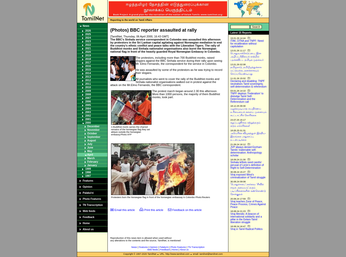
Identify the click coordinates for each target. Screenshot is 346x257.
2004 (88, 108)
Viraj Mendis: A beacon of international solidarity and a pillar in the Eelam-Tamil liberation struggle (246, 218)
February (92, 161)
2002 (88, 115)
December (93, 126)
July (89, 144)
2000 (88, 122)
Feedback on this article (187, 209)
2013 (88, 76)
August (91, 140)
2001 (88, 119)
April (90, 154)
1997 (88, 176)
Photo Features (92, 199)
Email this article (125, 209)
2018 (88, 59)
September (93, 137)
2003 (88, 112)
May (89, 151)
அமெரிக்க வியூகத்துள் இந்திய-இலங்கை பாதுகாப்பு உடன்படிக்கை (248, 136)
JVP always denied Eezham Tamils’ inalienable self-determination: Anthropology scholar (246, 151)
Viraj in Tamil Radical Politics (246, 229)
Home (86, 223)
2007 (88, 98)
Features (88, 180)
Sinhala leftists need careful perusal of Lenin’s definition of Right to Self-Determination (247, 165)
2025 (88, 34)
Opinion (87, 186)
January (92, 165)
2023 (88, 41)
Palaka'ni (88, 192)
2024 (88, 37)
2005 (88, 105)
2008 (88, 94)
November (93, 129)
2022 (88, 45)
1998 (88, 172)
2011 (88, 83)
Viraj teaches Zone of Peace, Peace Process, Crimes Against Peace (248, 204)
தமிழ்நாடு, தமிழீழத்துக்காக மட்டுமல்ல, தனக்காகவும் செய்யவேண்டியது (246, 70)
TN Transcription (93, 205)
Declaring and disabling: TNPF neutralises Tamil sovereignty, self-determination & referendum (248, 84)
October (92, 133)
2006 (88, 101)
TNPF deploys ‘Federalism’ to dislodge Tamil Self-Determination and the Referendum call (247, 97)
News (86, 26)
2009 (88, 91)
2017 (88, 62)
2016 (88, 66)
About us (88, 229)
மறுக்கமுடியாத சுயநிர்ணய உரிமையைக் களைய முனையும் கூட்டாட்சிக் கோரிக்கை (248, 112)
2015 (88, 69)
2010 (88, 87)
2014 (88, 73)
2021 (88, 48)
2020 (88, 52)
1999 (88, 168)
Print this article (153, 209)
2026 (88, 30)
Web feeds (89, 211)
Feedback (88, 217)
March (91, 158)
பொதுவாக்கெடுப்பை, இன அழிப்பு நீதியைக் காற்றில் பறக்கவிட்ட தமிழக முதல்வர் (247, 56)
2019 (88, 55)
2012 (88, 80)
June (90, 147)
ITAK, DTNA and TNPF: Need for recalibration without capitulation (247, 43)
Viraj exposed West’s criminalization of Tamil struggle (248, 176)
